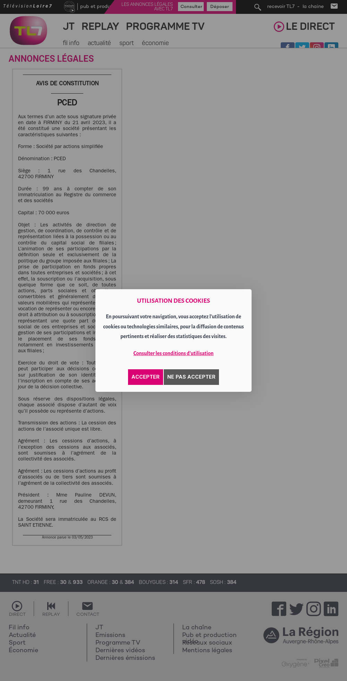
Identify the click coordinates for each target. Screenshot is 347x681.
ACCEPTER (146, 377)
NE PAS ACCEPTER (191, 377)
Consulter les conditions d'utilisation (174, 353)
